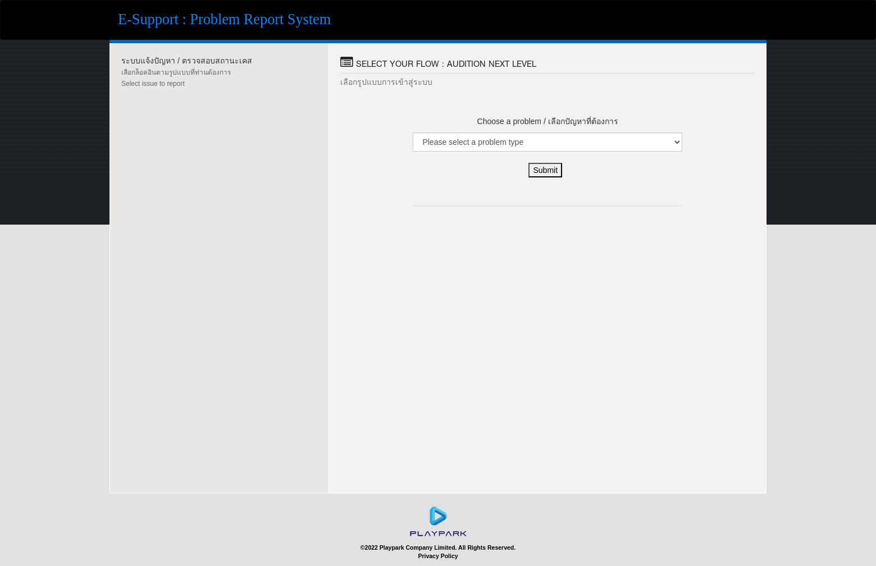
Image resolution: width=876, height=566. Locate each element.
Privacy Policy (438, 556)
